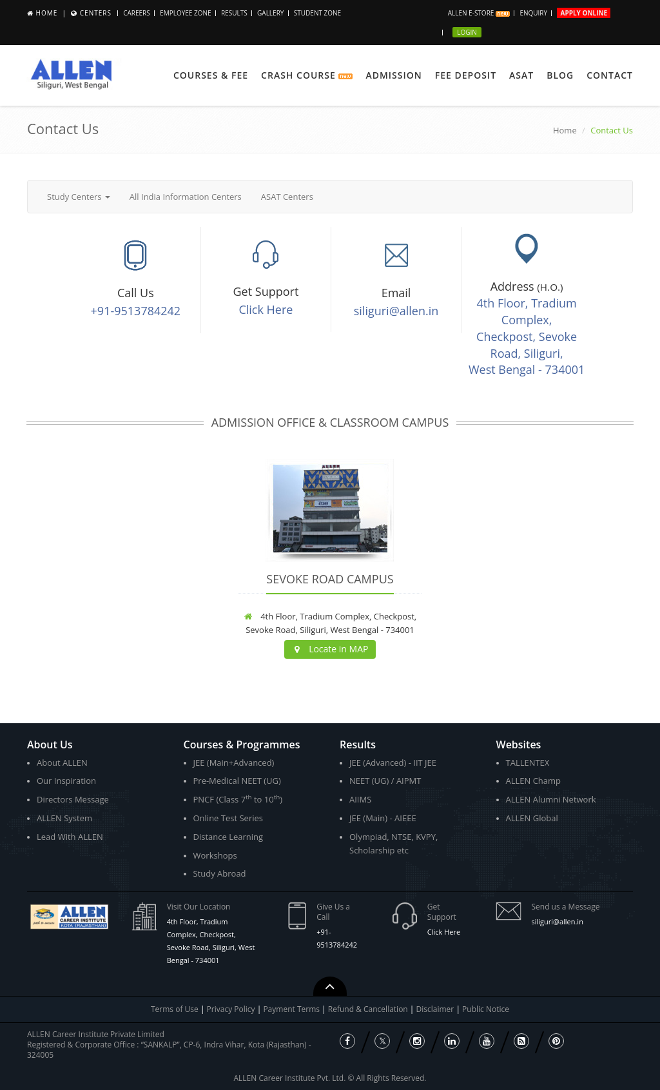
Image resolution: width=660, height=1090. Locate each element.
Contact (610, 75)
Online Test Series (228, 818)
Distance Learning (228, 836)
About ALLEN (62, 762)
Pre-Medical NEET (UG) (237, 780)
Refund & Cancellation (369, 1009)
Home (47, 12)
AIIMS (360, 799)
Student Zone (317, 12)
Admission (393, 75)
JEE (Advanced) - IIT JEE (392, 762)
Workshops (215, 855)
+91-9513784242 (136, 310)
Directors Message (73, 799)
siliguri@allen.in (396, 310)
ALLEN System (64, 818)
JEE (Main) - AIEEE (382, 818)
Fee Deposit (465, 75)
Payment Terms (292, 1009)
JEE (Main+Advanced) (234, 762)
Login (467, 32)
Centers (96, 12)
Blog (560, 75)
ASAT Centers (287, 196)
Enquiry (533, 12)
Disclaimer (436, 1009)
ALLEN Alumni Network (551, 799)
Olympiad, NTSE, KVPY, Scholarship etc (393, 843)
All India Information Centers (186, 196)
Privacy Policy (231, 1009)
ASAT (521, 75)
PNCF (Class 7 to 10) (237, 799)
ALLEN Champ (533, 780)
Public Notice (485, 1009)
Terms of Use (175, 1009)
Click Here (265, 309)
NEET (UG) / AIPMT (385, 780)
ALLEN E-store (479, 12)
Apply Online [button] (583, 12)
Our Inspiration (66, 780)
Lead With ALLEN (70, 836)
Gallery (270, 12)
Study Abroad (219, 873)
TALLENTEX (528, 762)
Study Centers (78, 196)
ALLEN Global (532, 818)
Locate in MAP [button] (330, 649)
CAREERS (136, 12)
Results (234, 12)
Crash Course (307, 75)
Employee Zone (185, 12)
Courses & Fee (210, 75)
